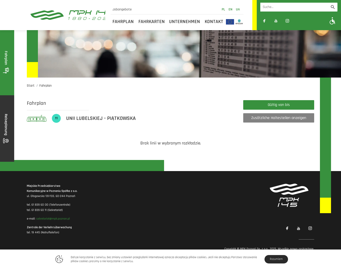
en (230, 9)
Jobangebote (122, 9)
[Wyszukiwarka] (294, 7)
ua (238, 9)
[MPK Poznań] (66, 15)
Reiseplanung (6, 128)
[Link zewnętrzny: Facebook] (264, 21)
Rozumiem (276, 259)
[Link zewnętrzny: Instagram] (287, 21)
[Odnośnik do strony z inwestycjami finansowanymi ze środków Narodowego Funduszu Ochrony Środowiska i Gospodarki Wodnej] (239, 22)
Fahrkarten (151, 22)
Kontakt (214, 22)
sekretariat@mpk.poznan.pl (53, 219)
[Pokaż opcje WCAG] (332, 21)
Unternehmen (184, 22)
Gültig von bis (279, 104)
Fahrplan (123, 22)
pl (223, 9)
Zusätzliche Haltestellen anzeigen (278, 117)
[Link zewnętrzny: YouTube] (276, 21)
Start (31, 85)
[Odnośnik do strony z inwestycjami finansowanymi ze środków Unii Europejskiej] (230, 22)
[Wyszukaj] (332, 7)
